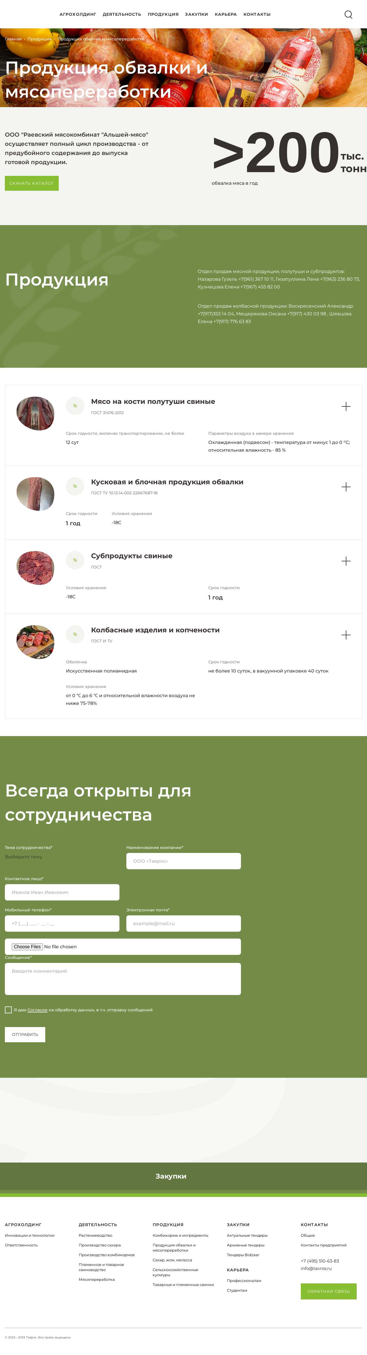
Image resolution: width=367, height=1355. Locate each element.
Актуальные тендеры (247, 1235)
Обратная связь (328, 1291)
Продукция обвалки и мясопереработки (174, 1247)
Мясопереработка (97, 1279)
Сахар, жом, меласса (172, 1260)
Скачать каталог (31, 183)
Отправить (25, 1034)
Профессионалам (244, 1280)
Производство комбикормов (107, 1254)
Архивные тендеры (245, 1245)
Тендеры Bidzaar (243, 1254)
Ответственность (21, 1245)
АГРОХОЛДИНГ (78, 14)
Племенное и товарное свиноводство (101, 1267)
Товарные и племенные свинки (183, 1284)
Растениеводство (95, 1235)
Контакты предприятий (324, 1245)
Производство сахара (100, 1245)
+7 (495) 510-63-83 (320, 1261)
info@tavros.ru (316, 1268)
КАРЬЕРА (226, 14)
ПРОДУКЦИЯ (163, 14)
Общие (308, 1235)
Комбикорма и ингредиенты (180, 1235)
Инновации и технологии (29, 1235)
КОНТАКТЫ (257, 14)
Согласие (38, 1009)
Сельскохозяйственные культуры (175, 1272)
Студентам (237, 1290)
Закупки (196, 14)
